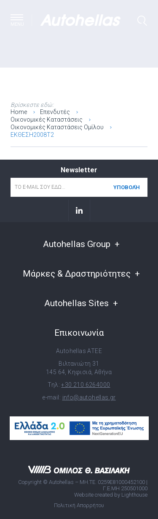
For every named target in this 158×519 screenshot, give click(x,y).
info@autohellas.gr (89, 397)
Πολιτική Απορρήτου (79, 505)
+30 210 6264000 (85, 384)
